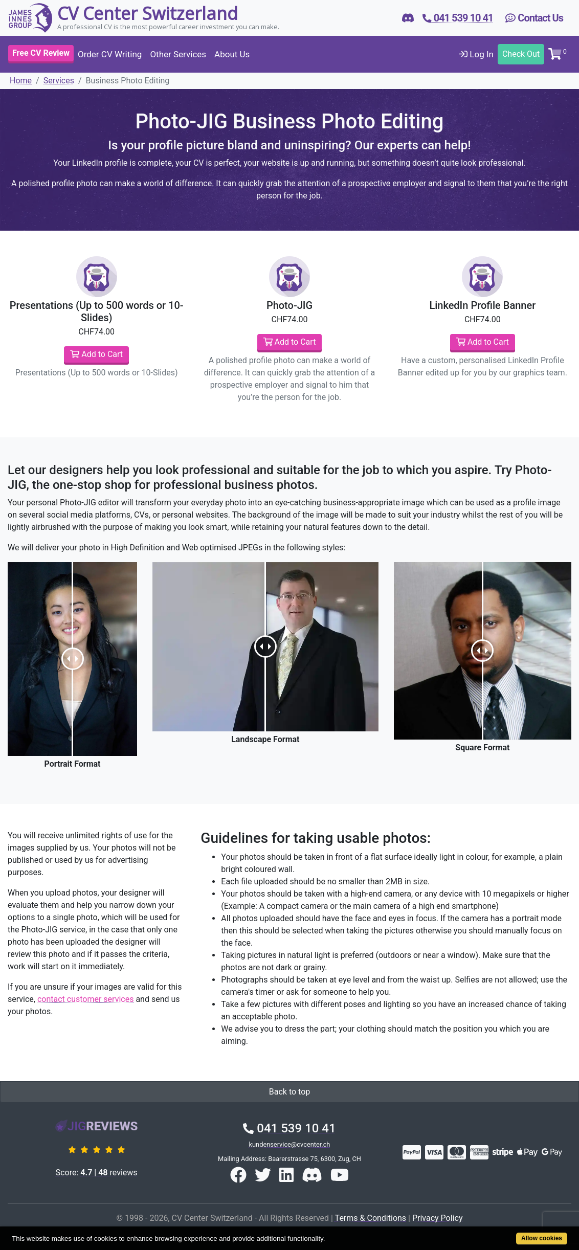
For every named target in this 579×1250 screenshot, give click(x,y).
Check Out (521, 54)
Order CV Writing (110, 54)
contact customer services (85, 999)
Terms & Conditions (371, 1218)
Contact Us (534, 18)
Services (58, 80)
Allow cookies (541, 1238)
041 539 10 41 (289, 1128)
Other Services (178, 54)
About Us (232, 54)
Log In (476, 54)
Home (21, 80)
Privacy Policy (437, 1218)
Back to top (289, 1092)
